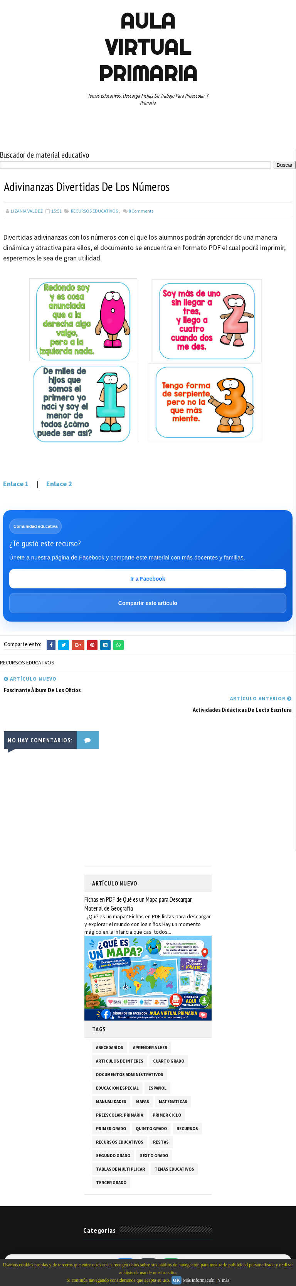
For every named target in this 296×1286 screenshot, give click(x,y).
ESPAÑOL (157, 1088)
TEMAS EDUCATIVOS (174, 1169)
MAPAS (142, 1101)
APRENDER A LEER (150, 1047)
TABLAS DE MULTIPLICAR (120, 1169)
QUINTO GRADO (151, 1128)
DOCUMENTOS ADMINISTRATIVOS (129, 1074)
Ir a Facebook (147, 579)
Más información (198, 1280)
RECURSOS (187, 1128)
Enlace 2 (58, 483)
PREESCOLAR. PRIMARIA (119, 1115)
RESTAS (161, 1142)
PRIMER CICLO (167, 1115)
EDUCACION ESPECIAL (117, 1088)
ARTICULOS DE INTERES (119, 1061)
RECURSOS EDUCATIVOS (94, 211)
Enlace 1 (16, 483)
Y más (223, 1280)
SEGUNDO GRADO (113, 1155)
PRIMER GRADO (111, 1128)
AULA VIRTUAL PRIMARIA (148, 47)
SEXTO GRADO (154, 1155)
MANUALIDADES (111, 1101)
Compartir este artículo (147, 603)
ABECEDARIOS (109, 1047)
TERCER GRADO (111, 1182)
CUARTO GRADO (168, 1061)
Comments (140, 211)
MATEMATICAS (173, 1101)
